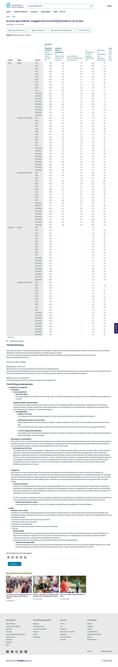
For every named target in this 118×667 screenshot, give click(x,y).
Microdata (9, 631)
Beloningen (36, 637)
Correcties (63, 639)
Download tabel (38, 30)
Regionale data (10, 637)
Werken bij (63, 634)
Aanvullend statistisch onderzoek (15, 634)
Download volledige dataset (61, 30)
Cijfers (8, 12)
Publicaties (9, 639)
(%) (48, 52)
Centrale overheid (38, 626)
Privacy (35, 634)
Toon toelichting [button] (84, 30)
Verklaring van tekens (16, 341)
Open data (9, 629)
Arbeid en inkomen (20, 12)
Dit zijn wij (63, 629)
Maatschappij (45, 12)
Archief (89, 637)
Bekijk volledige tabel (17, 30)
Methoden (9, 642)
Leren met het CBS (65, 637)
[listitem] (7, 651)
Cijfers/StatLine (10, 623)
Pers (61, 626)
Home (8, 16)
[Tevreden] (21, 557)
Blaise (8, 645)
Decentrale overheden (39, 629)
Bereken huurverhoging (13, 626)
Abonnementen (92, 639)
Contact (62, 623)
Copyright (90, 626)
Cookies (89, 629)
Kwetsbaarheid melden (94, 634)
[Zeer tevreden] (25, 557)
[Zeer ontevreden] (8, 557)
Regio (55, 12)
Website (89, 623)
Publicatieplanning (106, 651)
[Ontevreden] (13, 557)
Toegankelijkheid (92, 631)
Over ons (62, 12)
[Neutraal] (17, 557)
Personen (36, 631)
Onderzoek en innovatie (67, 631)
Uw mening (116, 328)
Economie (34, 12)
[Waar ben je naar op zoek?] (60, 6)
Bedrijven (36, 623)
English (109, 6)
